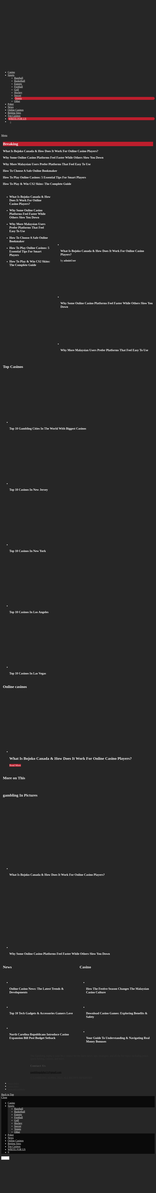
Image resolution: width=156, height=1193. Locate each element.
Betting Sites (14, 112)
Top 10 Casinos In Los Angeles (29, 612)
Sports (11, 75)
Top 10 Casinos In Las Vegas (27, 673)
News (11, 107)
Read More (15, 765)
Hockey (18, 92)
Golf (16, 89)
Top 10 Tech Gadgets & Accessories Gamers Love (41, 1013)
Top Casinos (14, 115)
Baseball (18, 78)
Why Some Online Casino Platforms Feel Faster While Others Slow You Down (53, 157)
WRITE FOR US (17, 118)
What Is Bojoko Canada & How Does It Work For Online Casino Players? (50, 151)
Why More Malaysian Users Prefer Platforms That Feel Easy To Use (47, 164)
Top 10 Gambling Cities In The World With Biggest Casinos (47, 428)
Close (4, 1097)
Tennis (18, 98)
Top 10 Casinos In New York (27, 551)
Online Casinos (16, 110)
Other (17, 101)
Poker (11, 104)
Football (18, 86)
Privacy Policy (13, 1083)
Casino (11, 72)
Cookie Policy (13, 1086)
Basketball (19, 81)
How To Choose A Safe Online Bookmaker (30, 170)
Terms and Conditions (16, 1089)
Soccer (17, 95)
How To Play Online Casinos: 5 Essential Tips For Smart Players (44, 177)
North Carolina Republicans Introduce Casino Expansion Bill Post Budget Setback (39, 1036)
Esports (18, 83)
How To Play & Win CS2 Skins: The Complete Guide (37, 183)
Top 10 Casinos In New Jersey (28, 489)
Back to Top (7, 1094)
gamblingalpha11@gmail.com (45, 1072)
